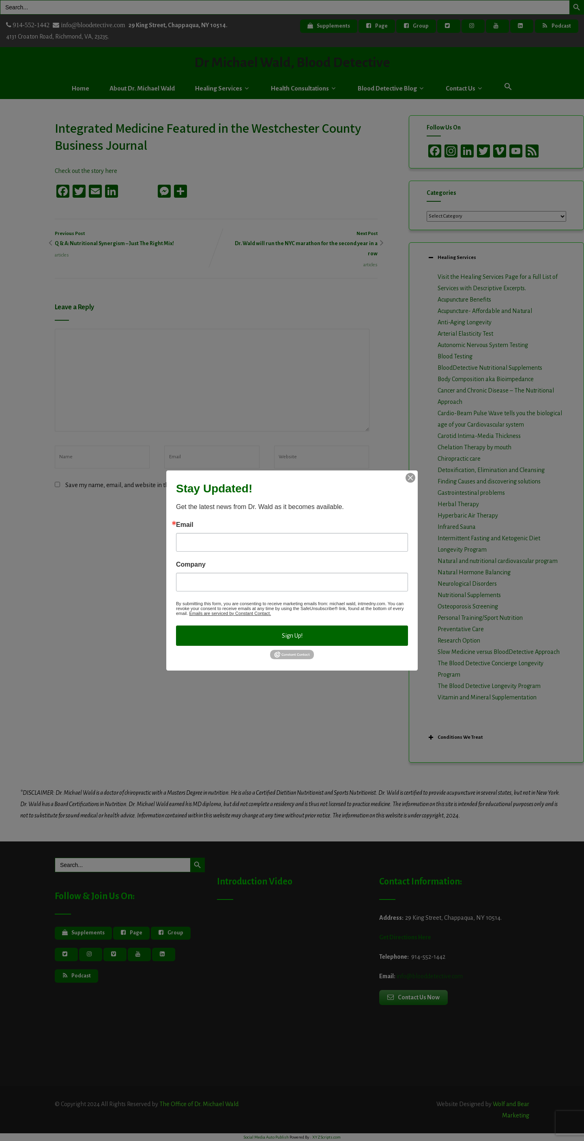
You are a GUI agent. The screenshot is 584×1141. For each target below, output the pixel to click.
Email (184, 525)
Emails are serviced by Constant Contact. (230, 613)
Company (191, 564)
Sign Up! (292, 635)
